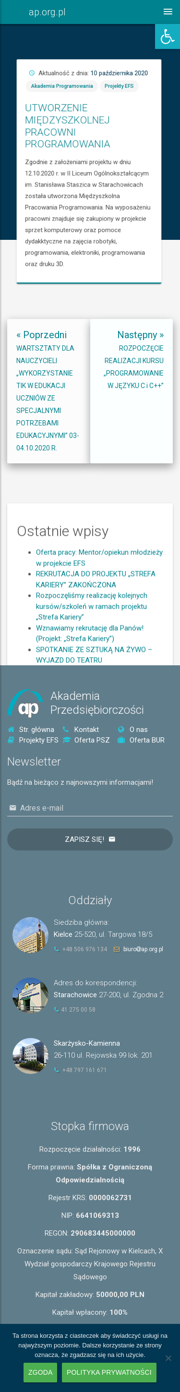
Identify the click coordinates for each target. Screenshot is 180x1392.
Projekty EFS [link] (162, 139)
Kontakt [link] (80, 729)
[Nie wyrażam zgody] (168, 1358)
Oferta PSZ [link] (86, 740)
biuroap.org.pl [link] (143, 949)
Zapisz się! (84, 839)
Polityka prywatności (109, 1372)
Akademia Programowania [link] (140, 139)
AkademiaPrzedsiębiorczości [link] (97, 703)
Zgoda (40, 1372)
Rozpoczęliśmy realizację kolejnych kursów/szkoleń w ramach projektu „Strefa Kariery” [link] (91, 653)
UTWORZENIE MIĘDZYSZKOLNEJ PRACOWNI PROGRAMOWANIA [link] (143, 154)
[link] (167, 36)
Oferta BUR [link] (141, 740)
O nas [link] (133, 729)
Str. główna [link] (30, 729)
